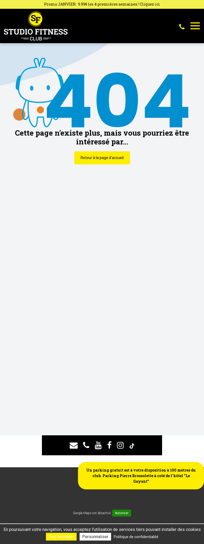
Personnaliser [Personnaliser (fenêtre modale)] (95, 536)
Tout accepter (61, 536)
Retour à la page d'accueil (102, 158)
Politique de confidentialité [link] (136, 537)
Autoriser (121, 513)
